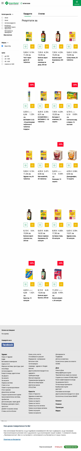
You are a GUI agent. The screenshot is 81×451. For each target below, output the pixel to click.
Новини (58, 404)
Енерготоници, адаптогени (11, 373)
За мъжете (5, 380)
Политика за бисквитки (12, 439)
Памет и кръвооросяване (10, 387)
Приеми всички (71, 447)
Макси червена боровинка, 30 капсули (43, 238)
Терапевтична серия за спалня (66, 375)
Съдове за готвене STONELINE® (67, 377)
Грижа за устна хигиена (37, 406)
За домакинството (62, 382)
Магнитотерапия (34, 378)
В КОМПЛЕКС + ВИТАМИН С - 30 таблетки (43, 119)
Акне (6, 17)
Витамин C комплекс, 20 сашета (56, 119)
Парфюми (59, 357)
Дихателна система (8, 392)
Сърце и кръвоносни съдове (11, 394)
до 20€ (7, 56)
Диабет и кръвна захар (10, 409)
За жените (5, 378)
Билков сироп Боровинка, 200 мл (57, 60)
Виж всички (8, 35)
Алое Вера (5, 369)
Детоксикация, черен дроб (11, 402)
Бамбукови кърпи (62, 387)
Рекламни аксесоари (63, 391)
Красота (32, 391)
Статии (41, 14)
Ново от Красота (34, 394)
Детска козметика (62, 359)
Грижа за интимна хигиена (38, 408)
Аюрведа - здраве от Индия (38, 366)
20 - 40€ (7, 59)
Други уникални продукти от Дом (67, 394)
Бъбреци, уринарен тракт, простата (10, 27)
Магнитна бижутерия (36, 382)
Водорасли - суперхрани (37, 359)
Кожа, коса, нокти (35, 354)
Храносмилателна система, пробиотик (11, 398)
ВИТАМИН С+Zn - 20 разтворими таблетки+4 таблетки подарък (29, 124)
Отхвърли (58, 447)
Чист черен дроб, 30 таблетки (27, 60)
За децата (5, 376)
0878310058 (26, 3)
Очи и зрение (6, 390)
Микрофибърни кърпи (63, 373)
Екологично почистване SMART (66, 396)
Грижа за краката (35, 413)
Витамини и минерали (9, 31)
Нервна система (7, 383)
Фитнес (31, 368)
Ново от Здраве (7, 357)
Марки (58, 411)
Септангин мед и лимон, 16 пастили (72, 122)
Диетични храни (34, 385)
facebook (8, 344)
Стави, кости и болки (9, 411)
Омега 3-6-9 (6, 364)
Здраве (4, 354)
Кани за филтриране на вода (65, 380)
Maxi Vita (8, 46)
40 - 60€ (7, 61)
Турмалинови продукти (37, 380)
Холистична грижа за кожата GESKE (66, 363)
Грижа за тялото (34, 403)
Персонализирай (45, 447)
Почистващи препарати (64, 384)
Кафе (3, 359)
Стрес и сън (6, 385)
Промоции (59, 407)
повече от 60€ (9, 64)
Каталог (59, 401)
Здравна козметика (35, 396)
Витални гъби (33, 361)
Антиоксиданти (10, 23)
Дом (57, 368)
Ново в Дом (60, 370)
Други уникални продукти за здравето (39, 372)
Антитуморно (33, 364)
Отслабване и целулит (36, 357)
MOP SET (59, 389)
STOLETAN (32, 387)
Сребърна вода (34, 375)
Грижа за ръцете (34, 410)
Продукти (27, 14)
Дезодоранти (60, 354)
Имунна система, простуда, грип (13, 366)
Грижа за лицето (34, 401)
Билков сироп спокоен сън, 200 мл (28, 238)
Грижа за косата (34, 398)
